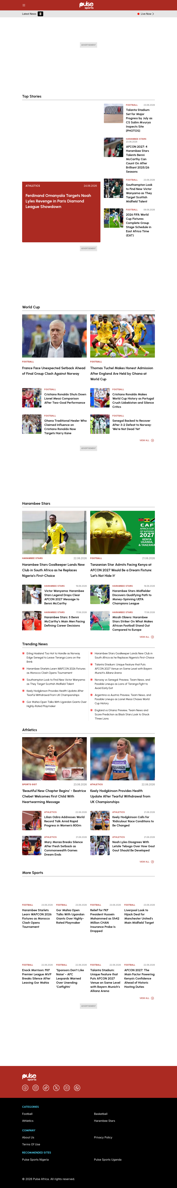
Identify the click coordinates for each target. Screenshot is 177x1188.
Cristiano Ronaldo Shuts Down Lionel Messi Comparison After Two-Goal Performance (65, 398)
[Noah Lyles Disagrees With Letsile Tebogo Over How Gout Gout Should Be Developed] (100, 845)
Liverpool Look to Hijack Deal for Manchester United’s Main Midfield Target (139, 916)
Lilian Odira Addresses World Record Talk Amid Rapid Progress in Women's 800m (64, 821)
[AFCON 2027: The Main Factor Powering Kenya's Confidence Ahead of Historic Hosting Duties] (139, 950)
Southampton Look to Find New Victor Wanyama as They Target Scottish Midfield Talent (139, 193)
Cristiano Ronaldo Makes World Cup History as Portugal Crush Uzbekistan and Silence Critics (133, 400)
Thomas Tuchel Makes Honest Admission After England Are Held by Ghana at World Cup (121, 373)
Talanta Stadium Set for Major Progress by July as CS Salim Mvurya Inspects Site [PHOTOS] (139, 120)
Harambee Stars (136, 139)
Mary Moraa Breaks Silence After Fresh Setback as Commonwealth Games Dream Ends (63, 848)
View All (147, 440)
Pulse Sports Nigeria (35, 1159)
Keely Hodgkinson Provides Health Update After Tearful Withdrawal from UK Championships (120, 796)
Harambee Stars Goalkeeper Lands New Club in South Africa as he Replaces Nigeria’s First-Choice (53, 570)
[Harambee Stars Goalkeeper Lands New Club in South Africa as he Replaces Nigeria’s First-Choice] (54, 532)
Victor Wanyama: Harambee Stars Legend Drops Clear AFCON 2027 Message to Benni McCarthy (64, 597)
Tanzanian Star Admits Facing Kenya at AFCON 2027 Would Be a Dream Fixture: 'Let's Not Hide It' (121, 570)
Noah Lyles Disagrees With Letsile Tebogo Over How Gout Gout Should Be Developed (133, 846)
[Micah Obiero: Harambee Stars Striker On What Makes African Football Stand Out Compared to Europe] (100, 620)
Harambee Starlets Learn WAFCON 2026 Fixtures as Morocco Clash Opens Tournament (37, 918)
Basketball (101, 1114)
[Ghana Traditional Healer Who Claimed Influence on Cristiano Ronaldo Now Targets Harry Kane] (31, 424)
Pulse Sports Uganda (108, 1159)
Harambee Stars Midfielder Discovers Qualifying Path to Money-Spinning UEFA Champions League (131, 597)
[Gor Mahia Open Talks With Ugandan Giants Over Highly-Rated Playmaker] (71, 890)
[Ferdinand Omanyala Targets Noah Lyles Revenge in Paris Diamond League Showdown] (61, 143)
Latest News (29, 13)
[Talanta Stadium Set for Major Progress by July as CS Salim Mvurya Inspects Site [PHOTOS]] (113, 118)
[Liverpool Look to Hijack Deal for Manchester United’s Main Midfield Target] (139, 890)
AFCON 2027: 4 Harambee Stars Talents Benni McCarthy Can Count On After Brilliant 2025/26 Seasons (137, 159)
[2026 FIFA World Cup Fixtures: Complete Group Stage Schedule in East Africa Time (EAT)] (113, 222)
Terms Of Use (31, 1144)
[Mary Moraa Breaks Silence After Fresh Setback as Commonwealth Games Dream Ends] (31, 845)
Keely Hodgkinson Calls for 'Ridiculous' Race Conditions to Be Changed (133, 821)
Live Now (148, 14)
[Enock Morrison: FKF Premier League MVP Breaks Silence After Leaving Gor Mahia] (37, 950)
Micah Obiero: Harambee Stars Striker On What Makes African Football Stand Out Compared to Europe (132, 623)
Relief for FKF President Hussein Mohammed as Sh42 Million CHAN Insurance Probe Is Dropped (104, 920)
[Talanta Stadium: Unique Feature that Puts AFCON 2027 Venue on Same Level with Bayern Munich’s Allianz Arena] (105, 950)
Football (132, 105)
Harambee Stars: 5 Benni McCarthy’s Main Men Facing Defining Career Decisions (64, 621)
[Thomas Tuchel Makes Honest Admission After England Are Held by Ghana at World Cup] (122, 336)
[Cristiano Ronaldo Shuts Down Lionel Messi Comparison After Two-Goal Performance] (31, 397)
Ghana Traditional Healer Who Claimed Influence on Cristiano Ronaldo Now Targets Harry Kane (65, 427)
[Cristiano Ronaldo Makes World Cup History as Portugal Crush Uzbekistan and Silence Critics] (100, 397)
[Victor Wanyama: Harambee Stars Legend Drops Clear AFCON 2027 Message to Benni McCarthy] (31, 594)
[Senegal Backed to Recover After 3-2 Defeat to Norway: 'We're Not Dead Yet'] (100, 424)
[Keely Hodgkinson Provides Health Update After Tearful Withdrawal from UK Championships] (122, 758)
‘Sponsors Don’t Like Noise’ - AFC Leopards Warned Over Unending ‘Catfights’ (70, 978)
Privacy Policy (103, 1137)
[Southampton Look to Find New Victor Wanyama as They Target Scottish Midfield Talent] (113, 191)
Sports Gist (29, 784)
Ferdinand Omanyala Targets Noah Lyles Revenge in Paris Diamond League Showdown (58, 201)
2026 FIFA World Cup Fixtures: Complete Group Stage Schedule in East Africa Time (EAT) (138, 225)
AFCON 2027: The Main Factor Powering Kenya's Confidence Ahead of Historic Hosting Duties (139, 978)
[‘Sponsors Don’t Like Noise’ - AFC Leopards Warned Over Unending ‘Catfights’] (71, 950)
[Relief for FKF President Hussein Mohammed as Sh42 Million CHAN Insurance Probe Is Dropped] (105, 890)
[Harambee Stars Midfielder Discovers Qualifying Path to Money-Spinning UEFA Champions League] (100, 594)
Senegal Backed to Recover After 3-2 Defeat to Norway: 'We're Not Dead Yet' (132, 425)
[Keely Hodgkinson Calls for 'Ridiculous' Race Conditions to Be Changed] (100, 820)
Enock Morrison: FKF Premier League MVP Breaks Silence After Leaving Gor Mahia (37, 976)
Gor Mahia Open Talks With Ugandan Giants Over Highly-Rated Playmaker (70, 916)
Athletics (33, 185)
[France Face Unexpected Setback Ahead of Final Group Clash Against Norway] (54, 336)
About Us (28, 1137)
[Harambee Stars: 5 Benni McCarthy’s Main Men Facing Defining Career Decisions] (31, 620)
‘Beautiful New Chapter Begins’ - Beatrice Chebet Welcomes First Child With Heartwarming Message (54, 796)
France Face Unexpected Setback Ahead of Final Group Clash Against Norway (53, 371)
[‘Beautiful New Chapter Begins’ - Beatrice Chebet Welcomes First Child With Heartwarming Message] (54, 758)
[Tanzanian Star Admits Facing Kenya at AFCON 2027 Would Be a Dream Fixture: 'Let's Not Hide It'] (122, 532)
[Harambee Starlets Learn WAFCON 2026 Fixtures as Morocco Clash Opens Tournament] (37, 890)
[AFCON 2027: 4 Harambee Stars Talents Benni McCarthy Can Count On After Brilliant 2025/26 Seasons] (113, 156)
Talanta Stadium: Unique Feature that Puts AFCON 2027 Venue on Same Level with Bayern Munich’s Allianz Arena (105, 980)
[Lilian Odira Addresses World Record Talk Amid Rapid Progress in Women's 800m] (31, 820)
